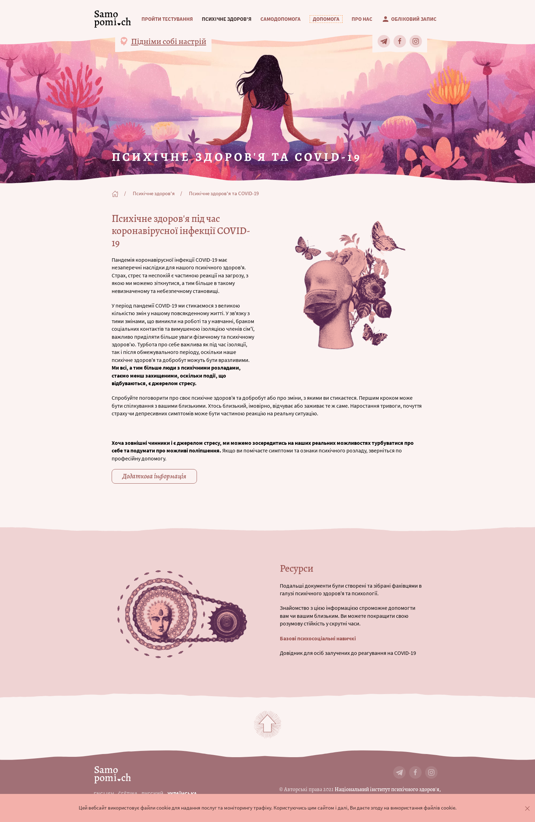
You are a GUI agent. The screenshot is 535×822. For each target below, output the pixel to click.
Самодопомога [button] (280, 19)
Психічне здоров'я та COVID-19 (224, 193)
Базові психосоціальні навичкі (318, 638)
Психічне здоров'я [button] (226, 19)
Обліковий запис (409, 19)
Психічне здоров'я (154, 193)
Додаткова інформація (154, 476)
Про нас (362, 19)
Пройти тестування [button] (167, 19)
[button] (326, 19)
